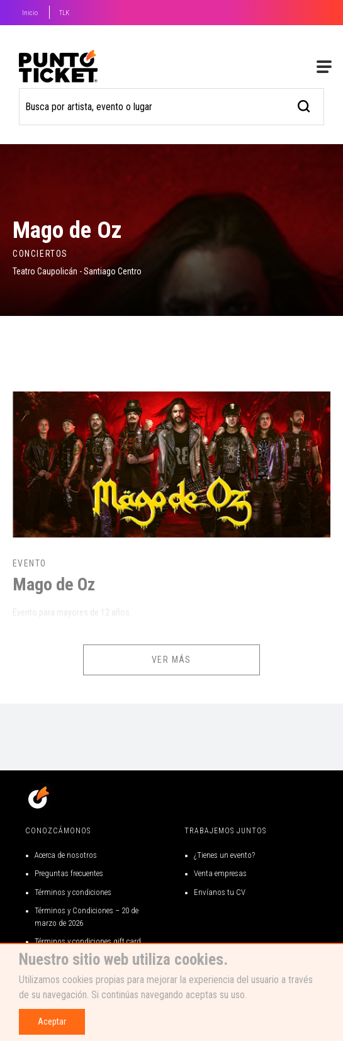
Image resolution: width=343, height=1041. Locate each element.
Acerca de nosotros (66, 855)
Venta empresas (220, 873)
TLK (64, 13)
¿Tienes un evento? (224, 855)
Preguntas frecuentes (69, 873)
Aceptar (52, 1021)
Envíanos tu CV (219, 892)
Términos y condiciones (73, 892)
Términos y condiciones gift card (88, 941)
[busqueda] (304, 105)
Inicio (30, 13)
